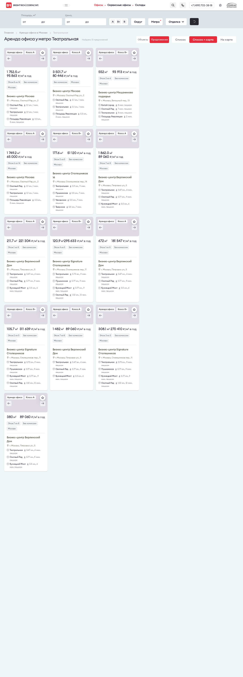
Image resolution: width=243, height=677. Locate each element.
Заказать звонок (182, 5)
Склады (143, 5)
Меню (66, 5)
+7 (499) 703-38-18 (201, 5)
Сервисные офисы (121, 5)
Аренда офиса (15, 52)
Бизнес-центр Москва (20, 96)
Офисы (99, 5)
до (43, 21)
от (24, 21)
